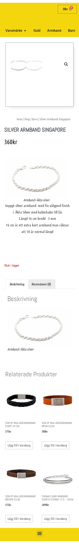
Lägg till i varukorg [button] (19, 456)
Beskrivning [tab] (17, 295)
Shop (27, 130)
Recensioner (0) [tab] (41, 295)
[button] (66, 64)
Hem (19, 130)
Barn (35, 130)
